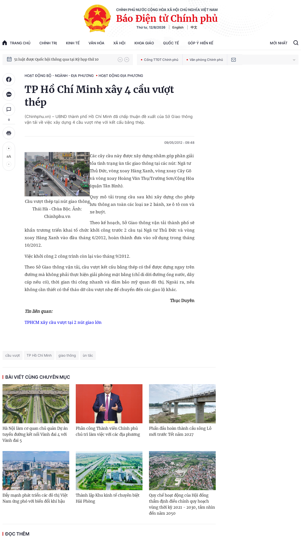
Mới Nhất (278, 43)
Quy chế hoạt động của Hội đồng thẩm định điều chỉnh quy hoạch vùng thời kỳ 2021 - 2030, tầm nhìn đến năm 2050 (182, 504)
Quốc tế (171, 43)
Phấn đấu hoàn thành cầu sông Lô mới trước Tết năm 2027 (180, 431)
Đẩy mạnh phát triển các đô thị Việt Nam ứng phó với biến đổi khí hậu (35, 498)
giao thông (67, 355)
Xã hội (119, 43)
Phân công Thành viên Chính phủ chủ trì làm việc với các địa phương (108, 431)
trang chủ (16, 42)
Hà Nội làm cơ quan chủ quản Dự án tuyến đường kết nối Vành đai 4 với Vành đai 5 (35, 434)
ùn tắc (88, 355)
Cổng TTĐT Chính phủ (159, 60)
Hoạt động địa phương (121, 75)
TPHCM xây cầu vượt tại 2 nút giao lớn (63, 322)
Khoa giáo (144, 43)
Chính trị (48, 43)
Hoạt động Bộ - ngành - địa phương (59, 75)
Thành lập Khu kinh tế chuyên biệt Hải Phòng (107, 498)
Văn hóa (96, 43)
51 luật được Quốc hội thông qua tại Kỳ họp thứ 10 (56, 62)
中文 (194, 27)
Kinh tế (73, 43)
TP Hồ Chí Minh (39, 355)
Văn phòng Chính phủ (205, 60)
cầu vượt (12, 355)
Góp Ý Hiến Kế (200, 43)
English (178, 27)
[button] (120, 59)
